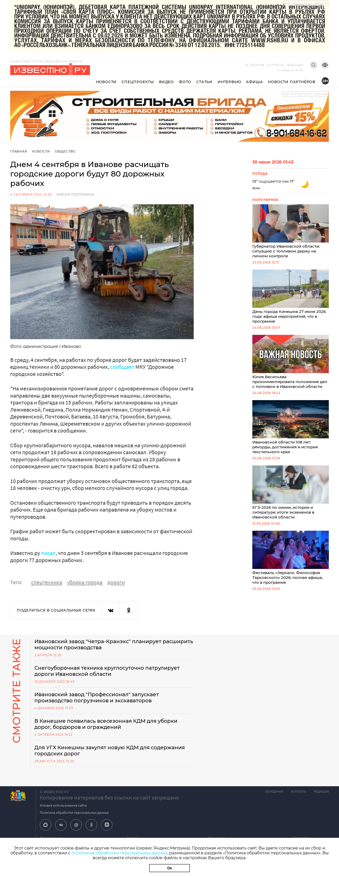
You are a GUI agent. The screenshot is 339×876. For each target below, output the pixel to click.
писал (48, 552)
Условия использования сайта (63, 805)
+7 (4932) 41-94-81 (290, 70)
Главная (18, 151)
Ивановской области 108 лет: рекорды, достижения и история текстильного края (290, 427)
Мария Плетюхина (75, 194)
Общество (65, 151)
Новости (106, 82)
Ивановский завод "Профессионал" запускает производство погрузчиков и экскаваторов (96, 697)
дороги (116, 582)
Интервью (229, 82)
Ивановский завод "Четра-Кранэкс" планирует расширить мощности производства (113, 644)
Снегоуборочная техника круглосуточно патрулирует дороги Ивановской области (107, 671)
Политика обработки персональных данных (74, 812)
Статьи (204, 82)
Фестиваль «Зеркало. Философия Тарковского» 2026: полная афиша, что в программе (290, 558)
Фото (185, 82)
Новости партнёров (291, 82)
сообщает (122, 366)
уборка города (84, 582)
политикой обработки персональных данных (119, 852)
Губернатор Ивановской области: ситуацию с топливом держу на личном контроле (290, 231)
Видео (166, 82)
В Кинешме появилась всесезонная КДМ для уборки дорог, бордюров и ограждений (105, 724)
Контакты (275, 65)
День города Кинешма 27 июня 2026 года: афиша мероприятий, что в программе (290, 297)
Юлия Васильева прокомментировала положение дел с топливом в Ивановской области (290, 362)
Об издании (254, 65)
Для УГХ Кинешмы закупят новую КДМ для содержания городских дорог (109, 750)
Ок (169, 868)
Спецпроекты (138, 82)
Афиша (254, 82)
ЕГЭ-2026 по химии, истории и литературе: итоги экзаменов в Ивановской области (290, 492)
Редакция (295, 65)
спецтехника (46, 582)
